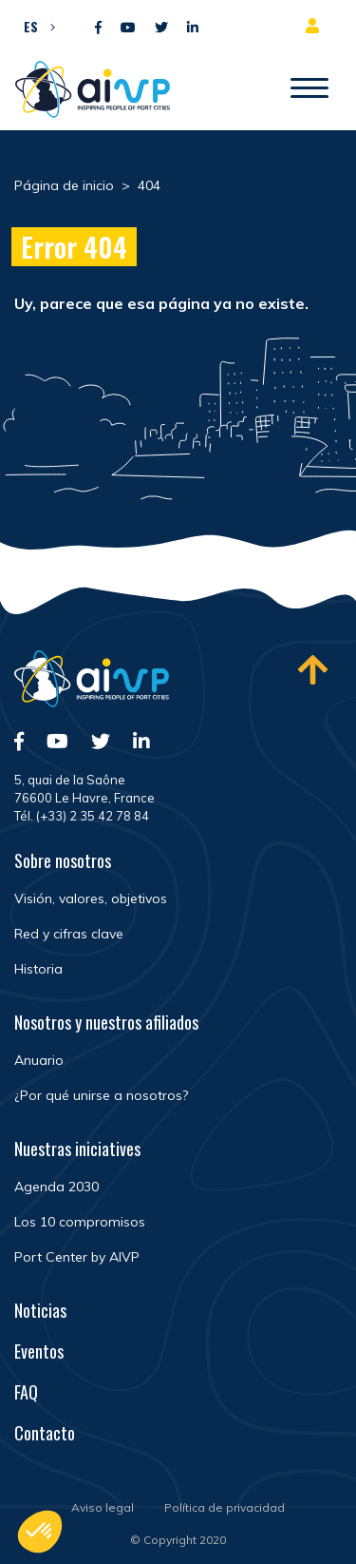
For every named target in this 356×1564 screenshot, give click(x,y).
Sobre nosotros (62, 860)
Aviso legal (102, 1507)
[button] (34, 25)
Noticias (40, 1310)
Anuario (39, 1060)
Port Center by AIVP (77, 1256)
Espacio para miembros (316, 25)
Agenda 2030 (56, 1186)
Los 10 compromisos (79, 1221)
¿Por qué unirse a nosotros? (101, 1095)
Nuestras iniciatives (77, 1148)
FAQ (26, 1392)
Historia (38, 968)
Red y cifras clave (68, 933)
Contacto (44, 1432)
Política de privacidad (224, 1507)
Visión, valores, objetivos (90, 898)
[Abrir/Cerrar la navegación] (309, 89)
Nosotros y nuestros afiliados (106, 1022)
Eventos (39, 1351)
